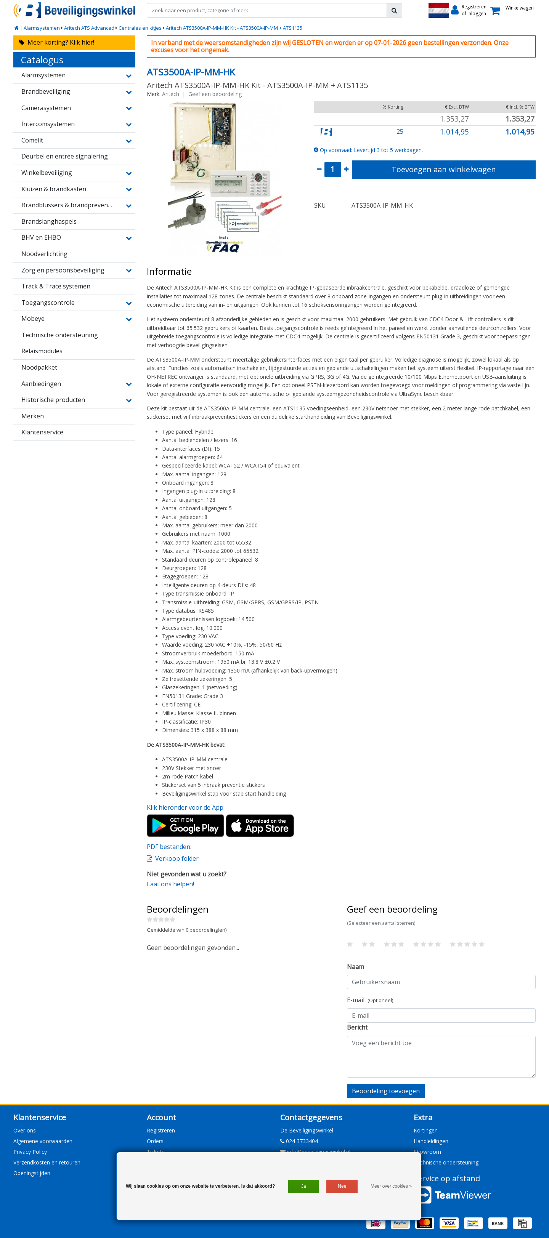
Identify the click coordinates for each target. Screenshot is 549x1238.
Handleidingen (431, 1141)
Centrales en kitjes (140, 27)
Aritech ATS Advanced (89, 27)
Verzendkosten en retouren (46, 1162)
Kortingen (426, 1130)
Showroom (427, 1151)
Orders (155, 1141)
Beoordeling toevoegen (386, 1091)
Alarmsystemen (42, 27)
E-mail (370, 1000)
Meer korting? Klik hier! (56, 42)
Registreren (161, 1130)
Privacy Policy (30, 1151)
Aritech (170, 94)
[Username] (441, 982)
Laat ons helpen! (170, 884)
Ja (303, 1186)
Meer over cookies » (391, 1186)
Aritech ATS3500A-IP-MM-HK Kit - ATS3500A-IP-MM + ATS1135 (234, 27)
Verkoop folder (177, 858)
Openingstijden (31, 1173)
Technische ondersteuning (446, 1162)
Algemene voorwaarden (42, 1141)
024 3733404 (299, 1141)
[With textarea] (441, 1057)
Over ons (24, 1130)
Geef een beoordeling (215, 94)
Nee (342, 1186)
